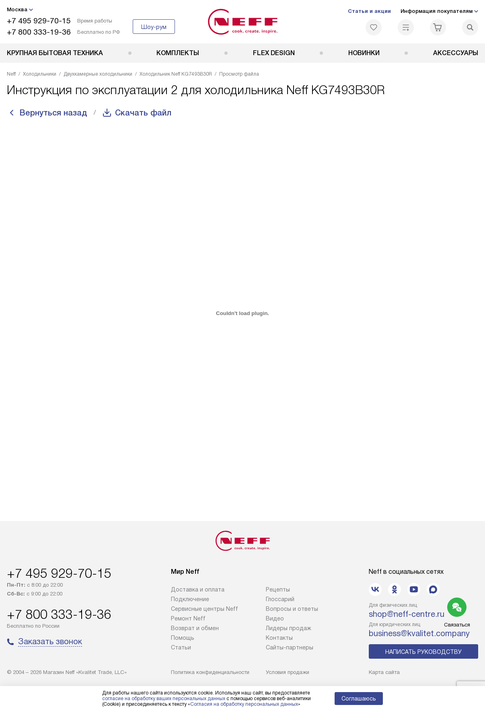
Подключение (190, 599)
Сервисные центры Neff (204, 609)
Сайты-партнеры (289, 647)
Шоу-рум (153, 27)
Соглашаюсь (358, 698)
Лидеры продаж (288, 628)
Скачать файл (143, 112)
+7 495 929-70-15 (39, 20)
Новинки (364, 52)
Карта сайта (384, 672)
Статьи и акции (369, 11)
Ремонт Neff (188, 618)
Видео (275, 618)
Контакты (279, 638)
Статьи (181, 647)
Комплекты (177, 52)
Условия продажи (287, 672)
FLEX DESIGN (274, 52)
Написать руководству (423, 652)
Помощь (182, 638)
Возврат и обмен (195, 628)
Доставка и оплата (197, 589)
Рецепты (278, 589)
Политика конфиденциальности (210, 672)
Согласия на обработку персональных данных (244, 704)
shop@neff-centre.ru (406, 614)
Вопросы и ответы (292, 609)
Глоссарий (280, 599)
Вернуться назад (53, 112)
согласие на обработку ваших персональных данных (163, 698)
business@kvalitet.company (419, 633)
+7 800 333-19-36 (39, 32)
